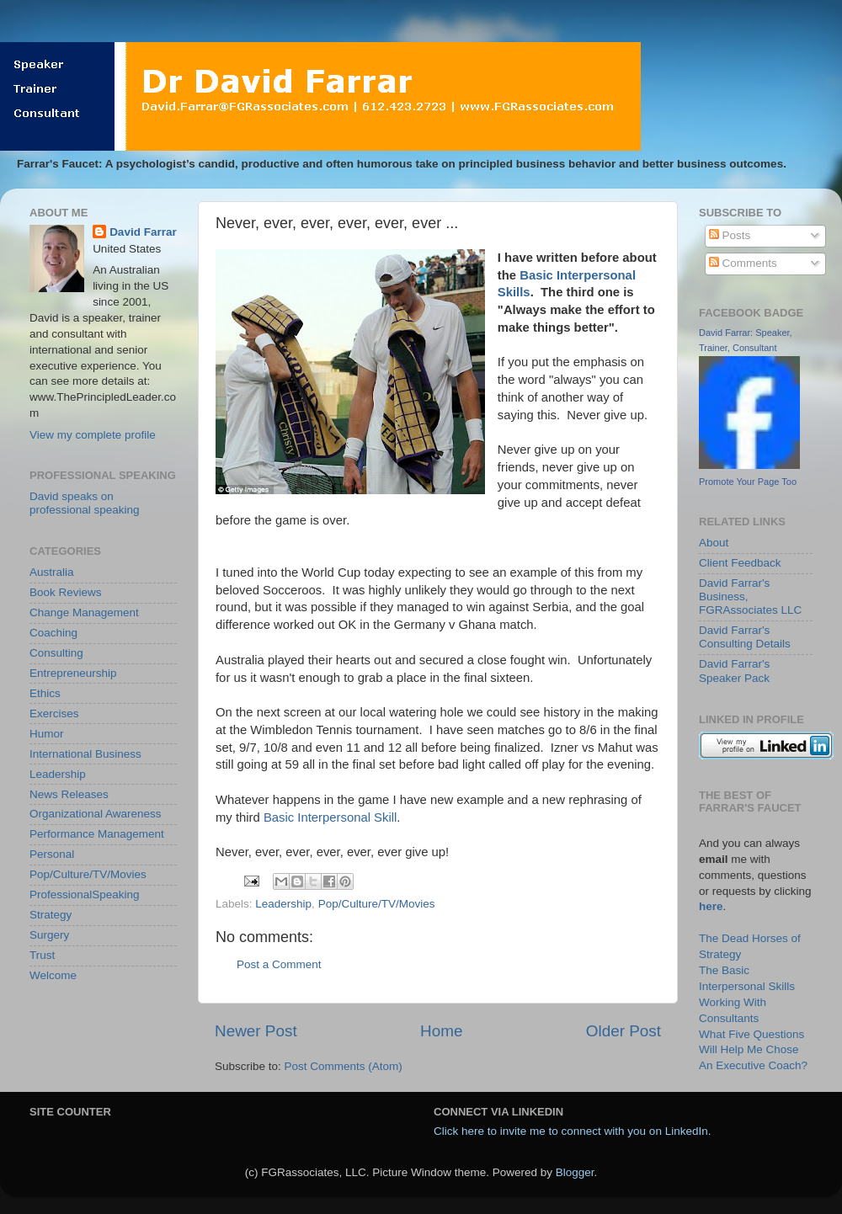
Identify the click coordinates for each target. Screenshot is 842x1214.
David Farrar (143, 232)
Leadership (283, 903)
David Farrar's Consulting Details (745, 637)
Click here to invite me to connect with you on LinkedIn (571, 1131)
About (713, 542)
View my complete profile (92, 435)
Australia (51, 572)
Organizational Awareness (95, 813)
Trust (42, 955)
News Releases (69, 794)
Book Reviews (65, 592)
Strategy (50, 914)
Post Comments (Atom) (343, 1066)
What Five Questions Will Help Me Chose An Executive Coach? (753, 1050)
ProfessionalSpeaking (84, 894)
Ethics (45, 693)
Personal (51, 854)
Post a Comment (279, 964)
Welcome (53, 975)
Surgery (49, 935)
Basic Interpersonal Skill (330, 817)
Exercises (54, 713)
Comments (743, 263)
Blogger (575, 1172)
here (711, 906)
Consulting (56, 653)
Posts (730, 235)
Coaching (53, 632)
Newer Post (256, 1031)
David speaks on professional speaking (84, 503)
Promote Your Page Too (748, 482)
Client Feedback (740, 562)
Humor (46, 733)
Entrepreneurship (73, 673)
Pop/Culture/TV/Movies (376, 903)
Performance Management (96, 834)
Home (441, 1031)
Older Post (623, 1031)
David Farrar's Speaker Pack (734, 671)
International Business (85, 754)
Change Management (84, 612)
